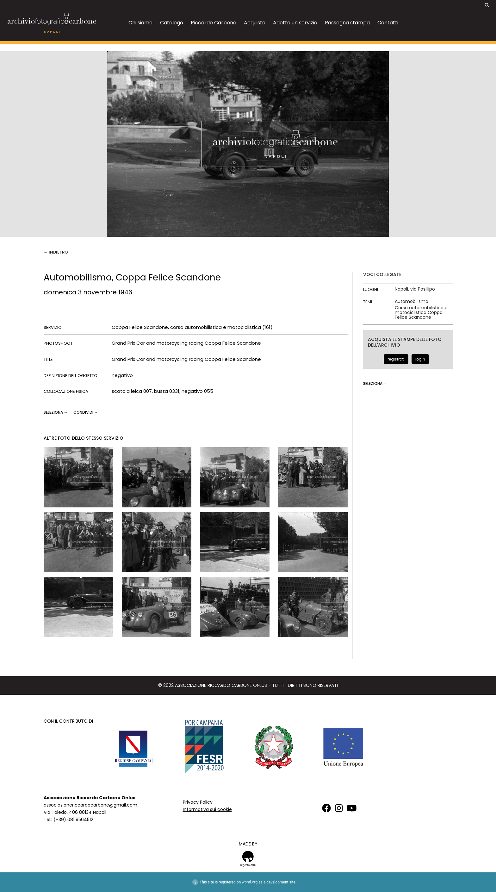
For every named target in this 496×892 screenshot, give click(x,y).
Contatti (387, 22)
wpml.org (249, 882)
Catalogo (171, 22)
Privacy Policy (198, 802)
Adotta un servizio (295, 22)
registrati (396, 359)
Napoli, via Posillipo (415, 289)
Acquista (254, 22)
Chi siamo (140, 22)
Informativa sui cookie (207, 809)
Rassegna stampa (347, 22)
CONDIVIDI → (85, 412)
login (420, 359)
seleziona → (56, 412)
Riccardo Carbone (213, 22)
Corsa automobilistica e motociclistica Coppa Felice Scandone (421, 312)
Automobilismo (411, 301)
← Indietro (56, 252)
